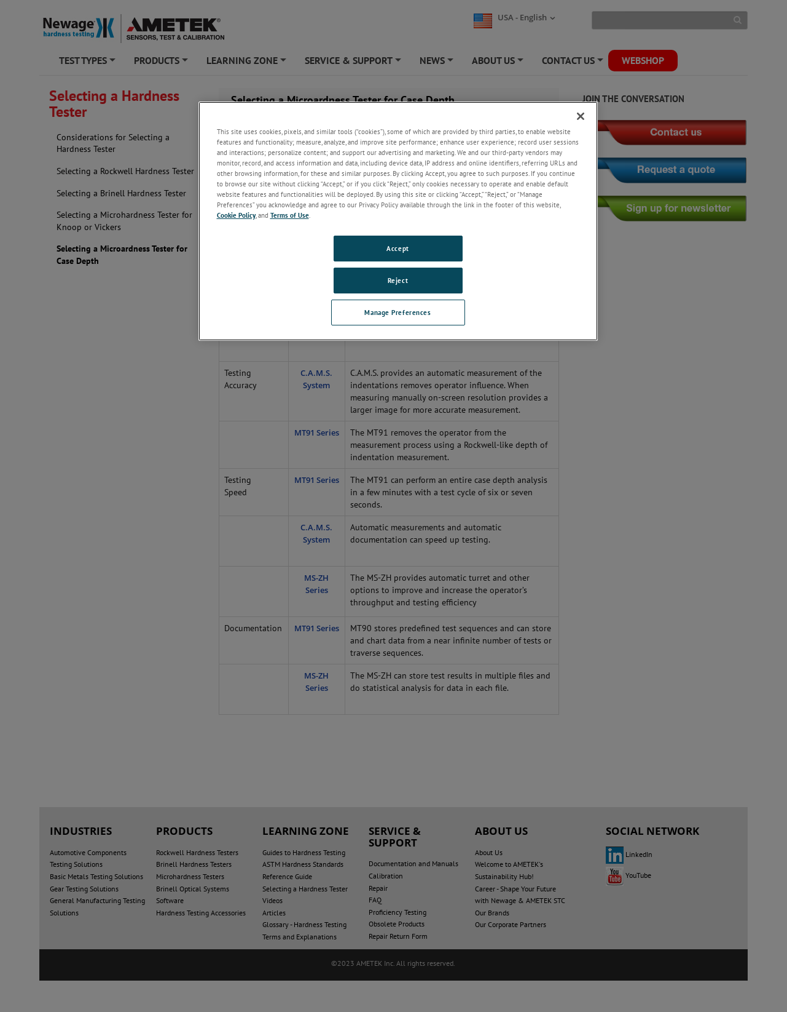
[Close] (580, 116)
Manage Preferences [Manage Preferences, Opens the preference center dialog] (397, 312)
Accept (397, 248)
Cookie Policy (236, 215)
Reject (398, 280)
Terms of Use (289, 215)
